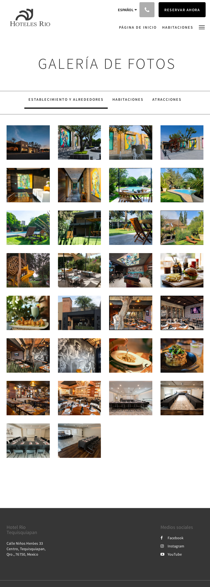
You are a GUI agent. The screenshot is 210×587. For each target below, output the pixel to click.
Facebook (172, 537)
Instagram (172, 546)
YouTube (171, 554)
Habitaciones (128, 99)
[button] (202, 27)
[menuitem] (139, 27)
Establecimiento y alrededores (66, 99)
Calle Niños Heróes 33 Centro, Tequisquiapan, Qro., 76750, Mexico (26, 549)
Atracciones (167, 99)
